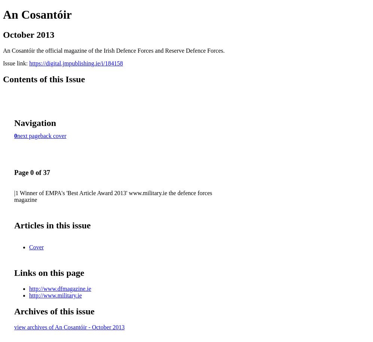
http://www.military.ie (55, 295)
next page (28, 136)
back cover (53, 136)
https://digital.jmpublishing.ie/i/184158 (76, 63)
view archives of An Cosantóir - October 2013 (69, 327)
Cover (36, 247)
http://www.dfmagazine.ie (60, 289)
